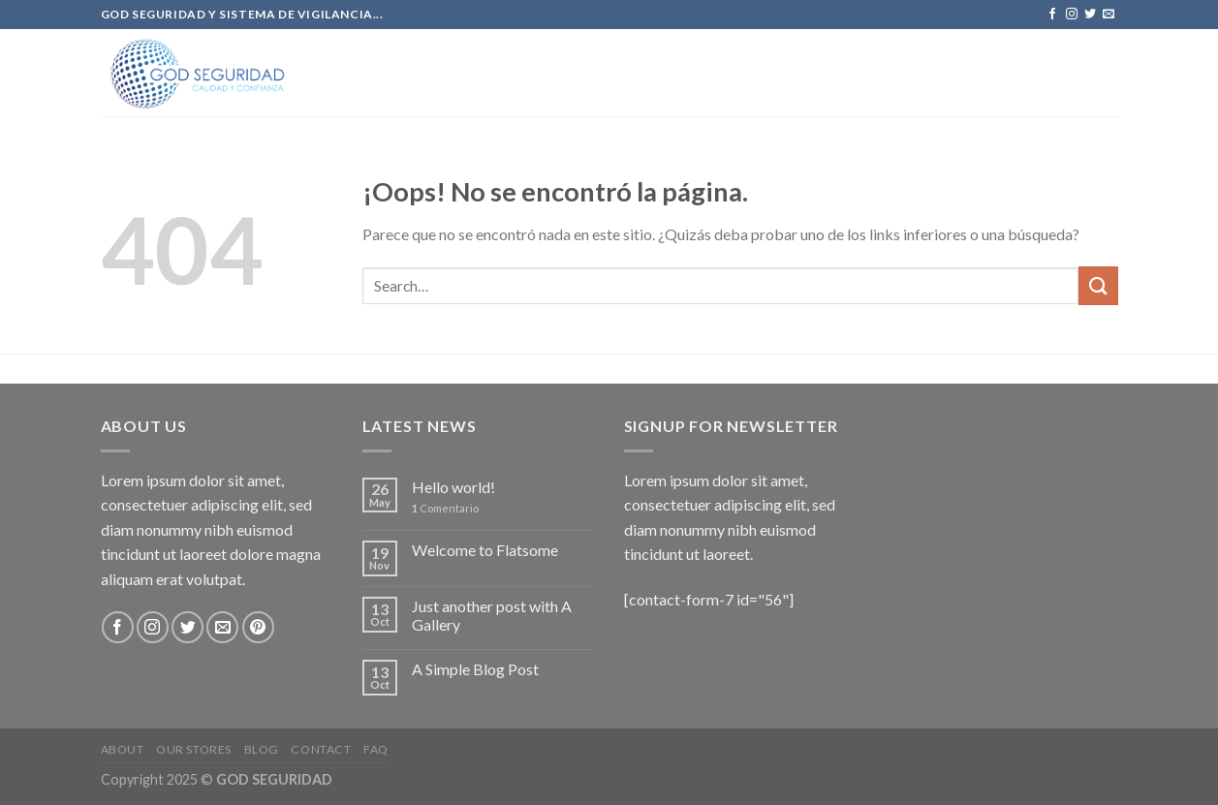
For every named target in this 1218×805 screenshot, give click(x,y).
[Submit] (1097, 285)
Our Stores (194, 749)
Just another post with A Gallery (492, 615)
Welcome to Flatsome (485, 550)
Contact (321, 749)
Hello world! (453, 487)
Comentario (445, 508)
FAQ (376, 749)
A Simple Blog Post (475, 669)
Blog (261, 749)
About (122, 749)
